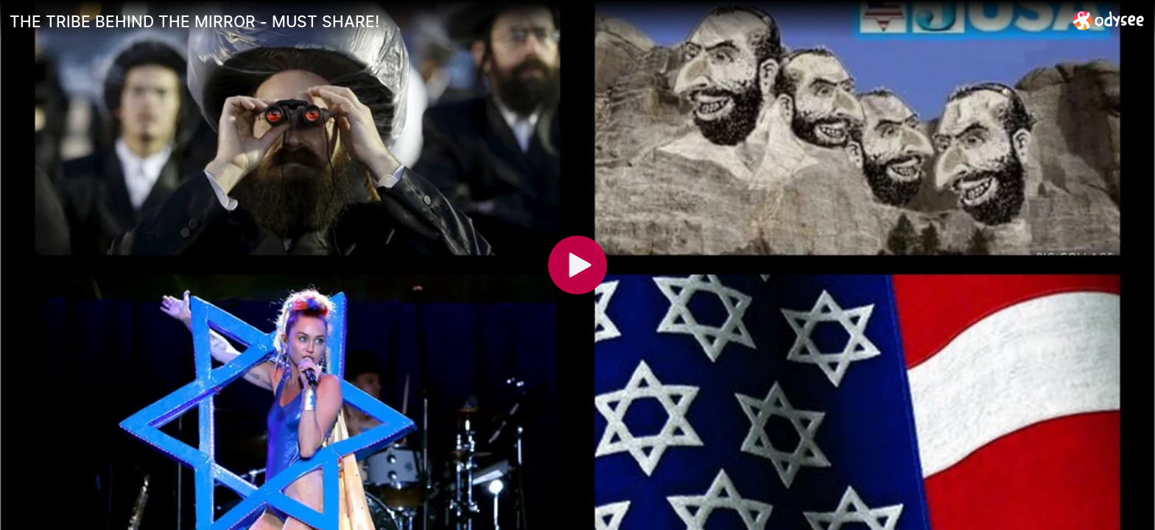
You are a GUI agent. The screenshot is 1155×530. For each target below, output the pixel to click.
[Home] (1109, 20)
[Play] (577, 265)
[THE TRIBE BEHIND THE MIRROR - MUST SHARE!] (535, 21)
